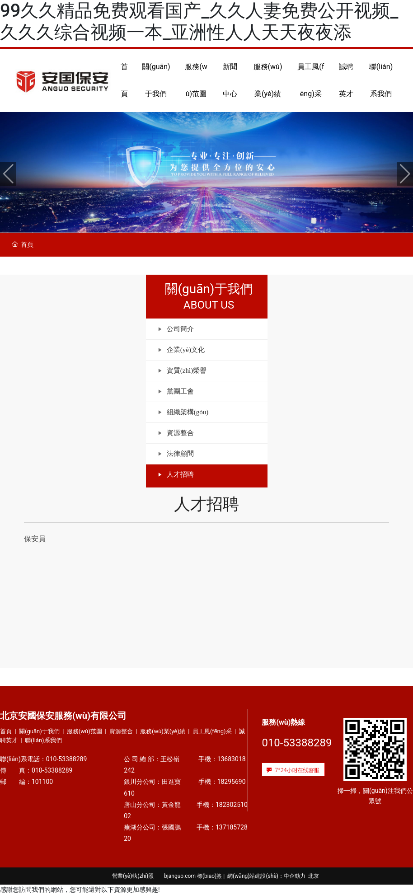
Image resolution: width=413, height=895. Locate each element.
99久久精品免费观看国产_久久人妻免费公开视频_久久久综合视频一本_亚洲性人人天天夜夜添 (199, 21)
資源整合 (121, 731)
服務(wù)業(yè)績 (162, 731)
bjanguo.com (180, 876)
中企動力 (294, 876)
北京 (313, 876)
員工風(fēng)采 (212, 731)
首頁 (6, 731)
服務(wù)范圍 (84, 731)
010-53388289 (69, 759)
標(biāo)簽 (209, 876)
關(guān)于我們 (39, 731)
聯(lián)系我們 (43, 740)
